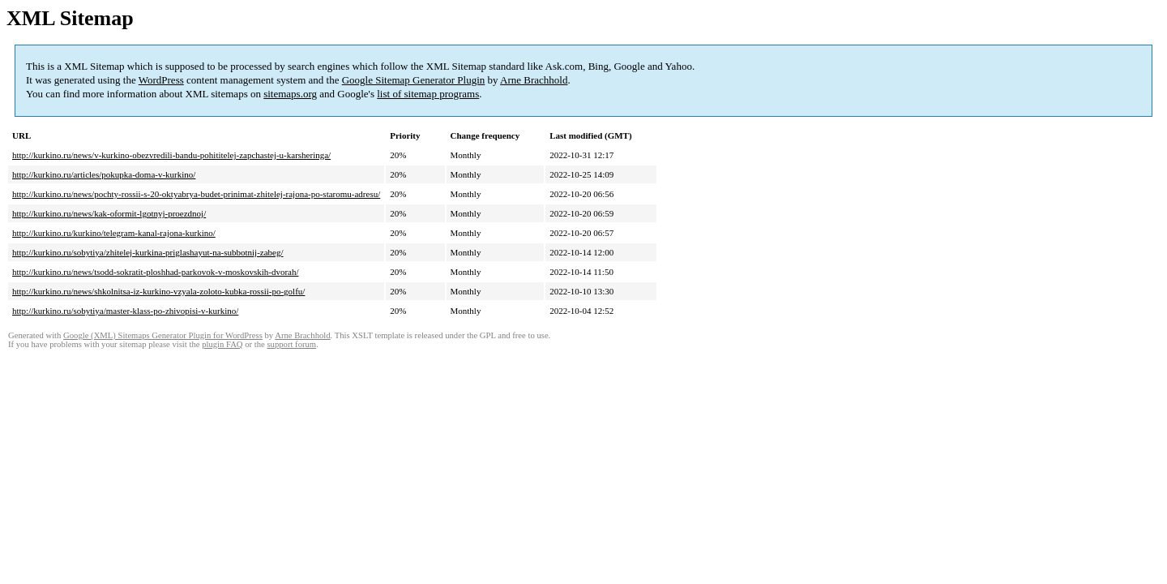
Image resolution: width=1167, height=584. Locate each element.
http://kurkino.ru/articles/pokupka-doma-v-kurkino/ (103, 174)
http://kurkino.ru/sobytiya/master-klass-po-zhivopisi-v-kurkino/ (125, 311)
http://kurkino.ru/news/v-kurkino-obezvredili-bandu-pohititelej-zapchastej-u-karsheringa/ (171, 155)
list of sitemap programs (428, 94)
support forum (291, 344)
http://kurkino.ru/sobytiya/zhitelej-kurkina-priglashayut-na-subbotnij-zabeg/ (148, 252)
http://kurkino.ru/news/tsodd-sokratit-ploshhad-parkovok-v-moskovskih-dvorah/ (155, 272)
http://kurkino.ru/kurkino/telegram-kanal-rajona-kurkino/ (114, 233)
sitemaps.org (290, 94)
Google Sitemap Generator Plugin (413, 80)
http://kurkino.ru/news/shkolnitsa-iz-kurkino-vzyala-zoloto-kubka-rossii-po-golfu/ (158, 291)
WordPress (161, 80)
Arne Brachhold (533, 80)
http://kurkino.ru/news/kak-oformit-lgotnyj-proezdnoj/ (109, 213)
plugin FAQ (222, 344)
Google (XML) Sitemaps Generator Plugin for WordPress (163, 335)
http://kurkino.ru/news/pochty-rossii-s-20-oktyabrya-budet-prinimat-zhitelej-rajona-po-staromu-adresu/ (196, 194)
